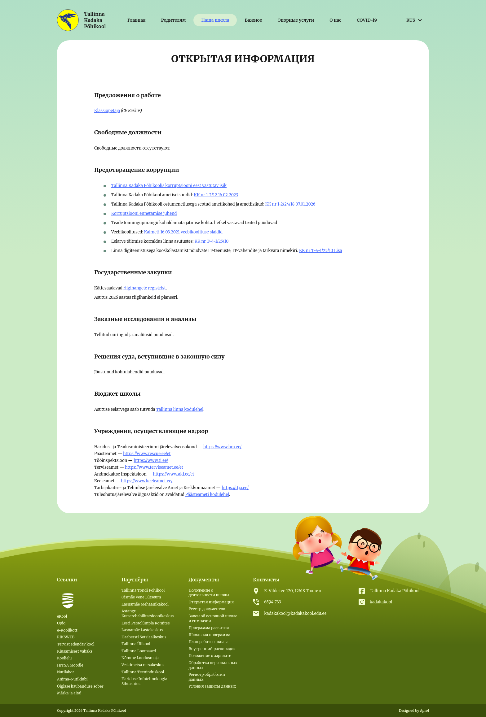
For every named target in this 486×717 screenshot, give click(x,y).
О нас (335, 20)
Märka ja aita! (69, 693)
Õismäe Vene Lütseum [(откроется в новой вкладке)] (141, 597)
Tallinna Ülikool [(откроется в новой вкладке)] (136, 643)
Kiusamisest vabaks (74, 651)
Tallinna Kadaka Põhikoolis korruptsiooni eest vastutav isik (169, 185)
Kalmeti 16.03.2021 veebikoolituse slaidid (183, 232)
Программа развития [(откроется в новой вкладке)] (208, 627)
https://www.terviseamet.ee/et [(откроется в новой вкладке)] (154, 467)
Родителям (173, 20)
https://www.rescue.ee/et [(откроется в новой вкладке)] (147, 453)
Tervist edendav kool (76, 644)
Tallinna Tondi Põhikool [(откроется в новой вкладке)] (143, 590)
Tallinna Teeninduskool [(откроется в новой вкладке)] (143, 672)
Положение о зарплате (209, 655)
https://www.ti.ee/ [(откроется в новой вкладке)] (151, 460)
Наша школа (215, 20)
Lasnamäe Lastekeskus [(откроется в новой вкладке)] (142, 630)
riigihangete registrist (144, 288)
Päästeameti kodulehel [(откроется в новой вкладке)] (207, 494)
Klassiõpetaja (107, 110)
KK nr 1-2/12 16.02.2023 (216, 195)
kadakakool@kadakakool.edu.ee (295, 613)
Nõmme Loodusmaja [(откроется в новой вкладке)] (140, 657)
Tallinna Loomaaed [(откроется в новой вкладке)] (139, 651)
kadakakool (381, 602)
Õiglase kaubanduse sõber (80, 686)
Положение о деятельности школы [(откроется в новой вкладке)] (208, 593)
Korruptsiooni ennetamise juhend (144, 213)
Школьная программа (209, 634)
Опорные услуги (295, 20)
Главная (136, 20)
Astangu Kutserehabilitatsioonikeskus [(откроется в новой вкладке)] (148, 613)
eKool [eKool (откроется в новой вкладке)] (62, 616)
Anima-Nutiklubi (72, 679)
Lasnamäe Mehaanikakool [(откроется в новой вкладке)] (145, 604)
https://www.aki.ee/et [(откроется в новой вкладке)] (173, 474)
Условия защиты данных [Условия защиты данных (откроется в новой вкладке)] (212, 686)
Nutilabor (65, 672)
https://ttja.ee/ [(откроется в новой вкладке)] (235, 487)
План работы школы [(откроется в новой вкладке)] (208, 641)
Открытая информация (211, 602)
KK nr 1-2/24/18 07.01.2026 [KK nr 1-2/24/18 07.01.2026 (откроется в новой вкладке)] (290, 204)
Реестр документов (206, 608)
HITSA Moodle (70, 665)
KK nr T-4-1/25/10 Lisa (320, 250)
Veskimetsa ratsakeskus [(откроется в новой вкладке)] (143, 665)
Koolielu (64, 658)
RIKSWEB (65, 637)
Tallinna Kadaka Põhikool (395, 590)
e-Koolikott (67, 630)
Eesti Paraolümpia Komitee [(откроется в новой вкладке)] (146, 623)
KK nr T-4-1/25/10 (212, 241)
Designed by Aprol (414, 710)
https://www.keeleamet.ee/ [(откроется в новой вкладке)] (147, 481)
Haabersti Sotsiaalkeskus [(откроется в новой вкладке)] (144, 637)
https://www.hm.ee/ (222, 447)
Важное (253, 20)
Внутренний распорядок (212, 648)
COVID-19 (367, 20)
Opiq (61, 623)
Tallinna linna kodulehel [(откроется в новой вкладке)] (179, 409)
